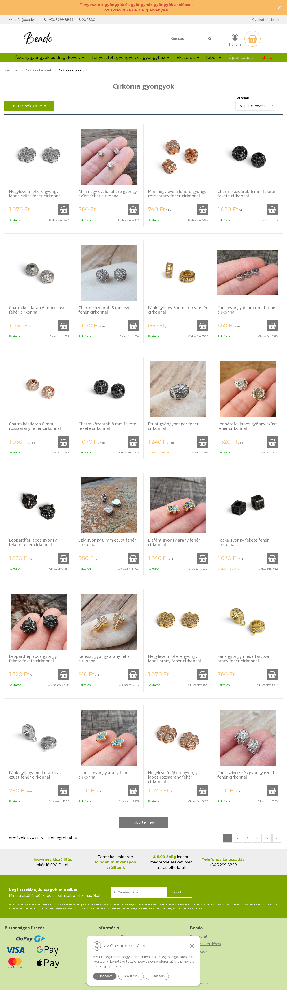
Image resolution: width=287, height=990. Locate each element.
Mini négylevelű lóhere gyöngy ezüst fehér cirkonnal (107, 193)
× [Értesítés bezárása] (279, 7)
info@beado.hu (27, 20)
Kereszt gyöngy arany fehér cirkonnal (104, 658)
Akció (266, 57)
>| (277, 838)
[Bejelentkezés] (235, 39)
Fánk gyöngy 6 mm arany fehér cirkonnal (178, 310)
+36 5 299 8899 (61, 20)
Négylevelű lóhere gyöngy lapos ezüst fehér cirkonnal (35, 193)
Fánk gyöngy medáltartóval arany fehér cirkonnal (243, 658)
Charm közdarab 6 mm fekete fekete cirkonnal (246, 193)
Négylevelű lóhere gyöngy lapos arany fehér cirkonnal (174, 658)
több (213, 57)
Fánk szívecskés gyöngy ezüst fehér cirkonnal (245, 775)
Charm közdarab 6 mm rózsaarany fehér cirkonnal (35, 426)
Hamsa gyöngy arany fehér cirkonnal (104, 775)
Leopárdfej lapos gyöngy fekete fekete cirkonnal (33, 658)
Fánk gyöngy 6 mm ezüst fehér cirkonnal (247, 310)
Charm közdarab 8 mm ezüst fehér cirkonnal (106, 310)
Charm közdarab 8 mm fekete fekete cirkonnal (107, 426)
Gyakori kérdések (265, 20)
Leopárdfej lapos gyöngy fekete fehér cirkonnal (33, 542)
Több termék (143, 822)
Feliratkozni (179, 892)
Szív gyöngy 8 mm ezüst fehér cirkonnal (107, 542)
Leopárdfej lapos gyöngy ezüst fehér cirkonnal (247, 426)
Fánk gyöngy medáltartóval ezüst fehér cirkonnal (35, 775)
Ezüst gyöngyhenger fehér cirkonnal (173, 426)
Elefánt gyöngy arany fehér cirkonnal (174, 542)
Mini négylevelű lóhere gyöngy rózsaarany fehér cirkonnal (177, 193)
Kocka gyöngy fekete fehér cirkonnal (243, 542)
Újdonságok (241, 57)
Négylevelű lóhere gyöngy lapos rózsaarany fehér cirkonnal (173, 777)
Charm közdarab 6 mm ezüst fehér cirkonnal (37, 310)
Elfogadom (104, 976)
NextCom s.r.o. (200, 983)
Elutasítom (157, 976)
